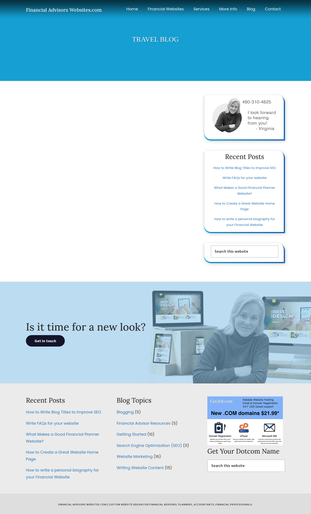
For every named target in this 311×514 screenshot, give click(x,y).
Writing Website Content (140, 467)
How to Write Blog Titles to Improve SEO (244, 168)
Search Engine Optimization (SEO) (149, 445)
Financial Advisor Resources (143, 423)
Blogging (125, 412)
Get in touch (45, 340)
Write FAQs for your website (245, 177)
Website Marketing (135, 456)
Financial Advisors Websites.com (64, 10)
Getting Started (131, 434)
